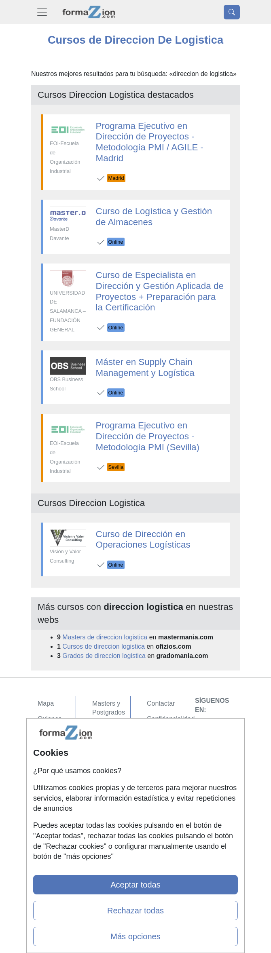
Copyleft (159, 750)
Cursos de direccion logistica (103, 646)
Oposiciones (110, 784)
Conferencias (111, 743)
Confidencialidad (171, 718)
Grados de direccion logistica (103, 655)
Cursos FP (107, 728)
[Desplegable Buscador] (232, 12)
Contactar (161, 703)
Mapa (46, 703)
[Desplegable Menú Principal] (42, 12)
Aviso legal (162, 734)
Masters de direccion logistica (104, 637)
